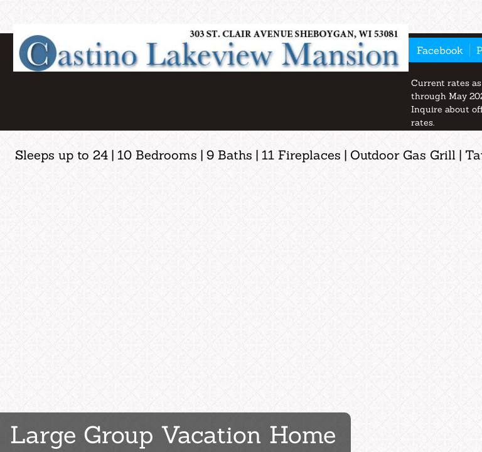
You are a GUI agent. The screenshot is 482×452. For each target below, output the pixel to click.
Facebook (440, 50)
